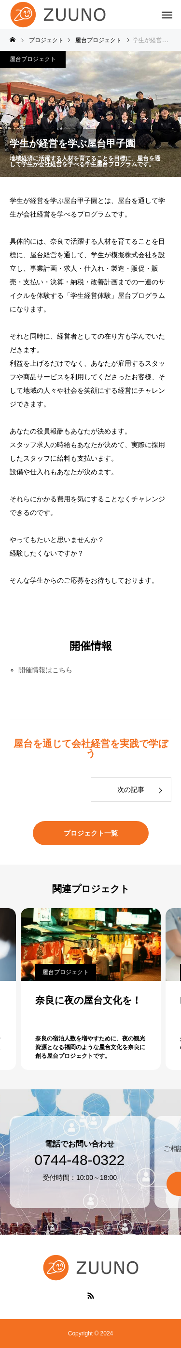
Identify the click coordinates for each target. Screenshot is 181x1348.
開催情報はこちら (45, 670)
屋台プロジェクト (33, 59)
